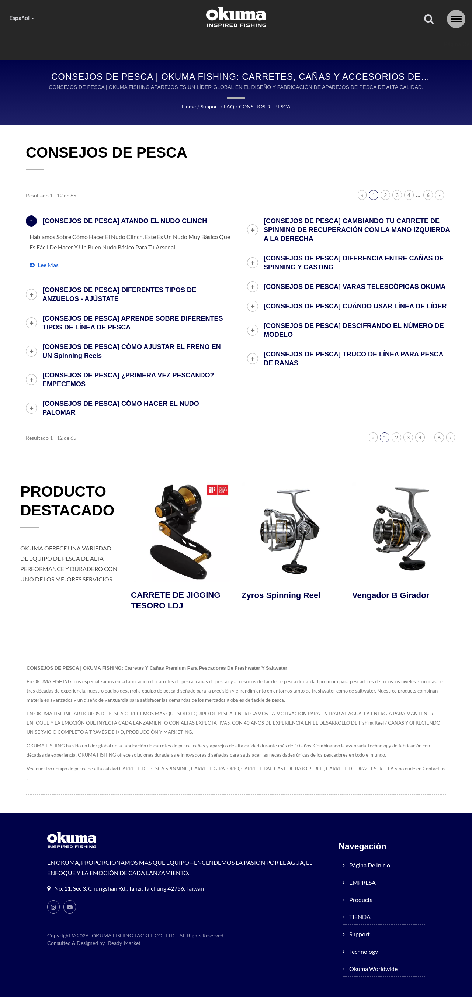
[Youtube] (69, 908)
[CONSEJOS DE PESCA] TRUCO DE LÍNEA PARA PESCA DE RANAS (353, 359)
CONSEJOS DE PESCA (264, 107)
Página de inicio (62, 44)
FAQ (226, 107)
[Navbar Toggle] (456, 19)
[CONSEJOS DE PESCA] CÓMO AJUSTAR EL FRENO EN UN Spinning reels (131, 351)
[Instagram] (53, 908)
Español (23, 18)
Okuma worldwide (404, 44)
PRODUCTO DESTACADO (72, 502)
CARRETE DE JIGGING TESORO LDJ (177, 601)
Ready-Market (125, 944)
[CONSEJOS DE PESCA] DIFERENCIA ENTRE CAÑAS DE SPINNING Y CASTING (354, 263)
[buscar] (429, 19)
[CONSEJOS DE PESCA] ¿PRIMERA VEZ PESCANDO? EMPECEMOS (128, 380)
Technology (335, 44)
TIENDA (229, 44)
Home (187, 107)
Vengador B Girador (392, 596)
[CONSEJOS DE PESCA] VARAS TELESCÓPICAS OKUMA (355, 287)
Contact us (38, 779)
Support (280, 44)
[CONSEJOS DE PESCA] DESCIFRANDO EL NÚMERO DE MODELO (354, 330)
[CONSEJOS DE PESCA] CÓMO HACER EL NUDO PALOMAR (120, 408)
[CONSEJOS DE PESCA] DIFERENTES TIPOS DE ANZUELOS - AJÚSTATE (119, 295)
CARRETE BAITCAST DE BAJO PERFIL (295, 770)
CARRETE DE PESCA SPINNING (158, 770)
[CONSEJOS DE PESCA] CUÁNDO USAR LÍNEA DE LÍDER (355, 306)
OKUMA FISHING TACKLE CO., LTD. (134, 937)
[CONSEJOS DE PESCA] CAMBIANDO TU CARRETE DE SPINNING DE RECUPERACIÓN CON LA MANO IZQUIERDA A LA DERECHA (357, 230)
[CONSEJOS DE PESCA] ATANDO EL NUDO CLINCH (124, 221)
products (178, 44)
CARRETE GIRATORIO (223, 770)
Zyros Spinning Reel (282, 596)
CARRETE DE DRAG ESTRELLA (377, 770)
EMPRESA (124, 44)
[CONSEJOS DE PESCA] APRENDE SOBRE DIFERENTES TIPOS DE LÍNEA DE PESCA (132, 323)
